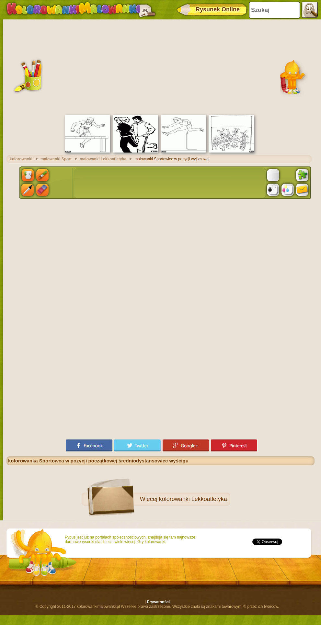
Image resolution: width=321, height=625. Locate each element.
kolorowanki (21, 159)
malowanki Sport (56, 159)
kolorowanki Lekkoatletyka (193, 499)
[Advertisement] (160, 66)
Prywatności (158, 602)
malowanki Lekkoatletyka (103, 159)
